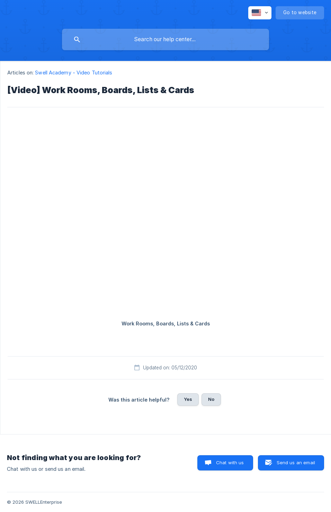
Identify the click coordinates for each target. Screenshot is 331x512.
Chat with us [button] (230, 462)
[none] (259, 12)
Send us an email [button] (296, 462)
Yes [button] (188, 399)
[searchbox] (165, 39)
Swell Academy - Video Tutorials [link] (73, 72)
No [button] (211, 399)
